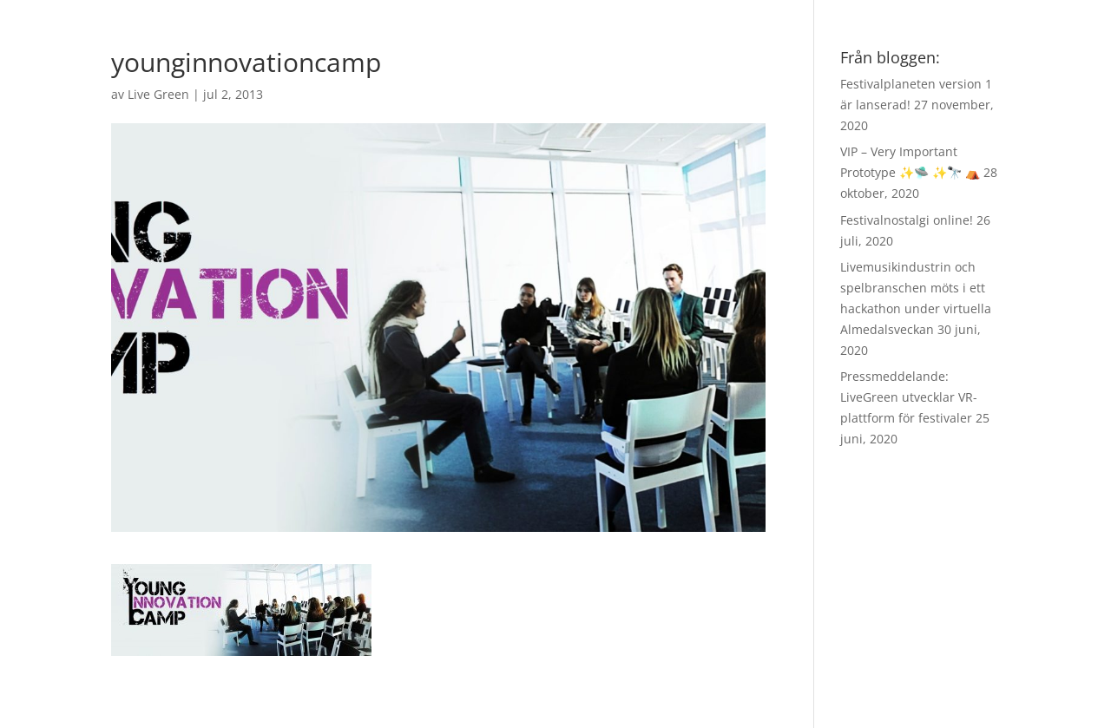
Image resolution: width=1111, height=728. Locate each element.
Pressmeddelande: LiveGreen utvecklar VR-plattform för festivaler (908, 397)
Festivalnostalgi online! (906, 220)
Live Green (158, 94)
